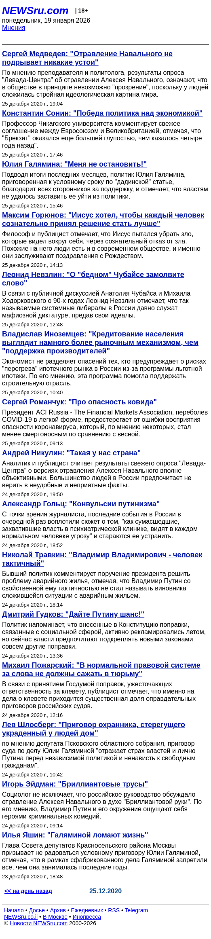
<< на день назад (28, 891)
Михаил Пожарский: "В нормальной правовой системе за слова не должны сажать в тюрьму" (101, 669)
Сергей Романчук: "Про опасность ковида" (79, 402)
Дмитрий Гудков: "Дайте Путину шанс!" (73, 614)
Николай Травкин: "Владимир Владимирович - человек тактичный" (102, 559)
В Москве (55, 917)
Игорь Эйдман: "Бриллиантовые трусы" (75, 784)
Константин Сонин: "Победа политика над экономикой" (102, 113)
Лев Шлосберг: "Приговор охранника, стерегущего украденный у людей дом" (93, 729)
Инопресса (87, 917)
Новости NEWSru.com (39, 923)
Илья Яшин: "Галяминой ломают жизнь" (75, 835)
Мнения (13, 27)
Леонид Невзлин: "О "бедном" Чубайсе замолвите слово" (93, 279)
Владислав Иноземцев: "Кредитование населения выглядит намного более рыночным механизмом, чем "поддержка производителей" (100, 342)
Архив (58, 910)
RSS (114, 910)
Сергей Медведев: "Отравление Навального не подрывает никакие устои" (87, 58)
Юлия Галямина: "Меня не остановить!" (74, 164)
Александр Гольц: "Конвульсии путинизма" (81, 504)
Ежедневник (87, 910)
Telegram (136, 910)
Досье (37, 910)
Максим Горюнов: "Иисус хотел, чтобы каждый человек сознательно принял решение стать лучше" (103, 219)
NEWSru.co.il (21, 917)
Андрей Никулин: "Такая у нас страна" (71, 453)
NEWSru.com (35, 10)
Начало (14, 910)
